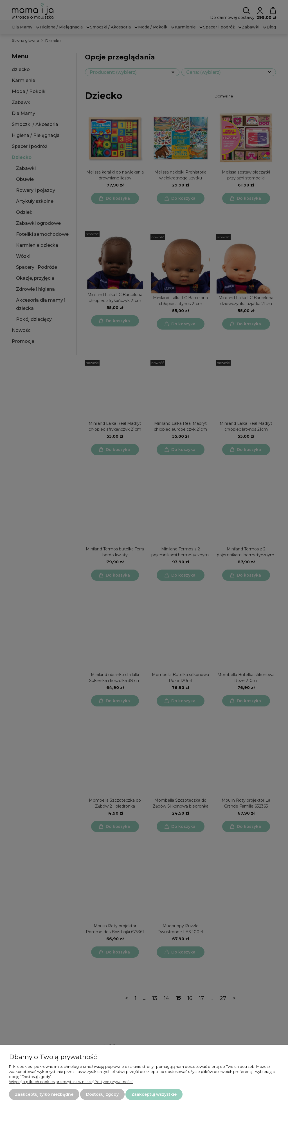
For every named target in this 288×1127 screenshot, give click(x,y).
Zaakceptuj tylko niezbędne (44, 1094)
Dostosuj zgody (102, 1094)
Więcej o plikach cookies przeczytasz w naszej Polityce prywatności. (71, 1081)
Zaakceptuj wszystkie (154, 1094)
